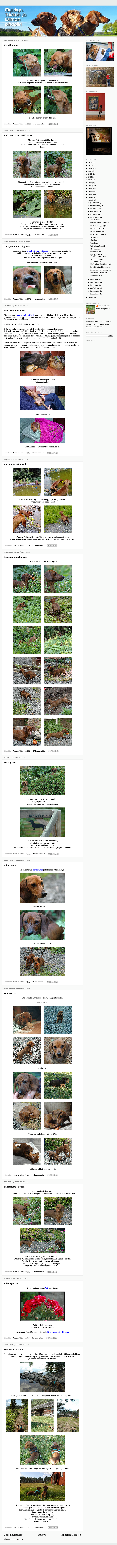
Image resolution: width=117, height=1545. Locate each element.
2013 (90, 200)
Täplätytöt (46, 251)
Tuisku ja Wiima (104, 306)
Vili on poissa (11, 1283)
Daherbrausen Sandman (95, 322)
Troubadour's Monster (94, 324)
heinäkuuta (94, 217)
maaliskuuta (95, 288)
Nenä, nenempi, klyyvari (17, 246)
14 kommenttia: (38, 545)
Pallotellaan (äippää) (14, 1187)
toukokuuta (94, 282)
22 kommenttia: (39, 854)
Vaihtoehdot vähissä (14, 310)
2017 (90, 189)
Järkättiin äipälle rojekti (98, 273)
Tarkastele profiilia (103, 309)
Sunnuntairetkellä (13, 1349)
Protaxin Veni (91, 327)
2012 (90, 298)
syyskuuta (94, 211)
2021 (90, 177)
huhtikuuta (94, 285)
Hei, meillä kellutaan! (15, 464)
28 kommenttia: (39, 235)
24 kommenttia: (39, 751)
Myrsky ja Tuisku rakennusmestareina (98, 255)
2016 (90, 191)
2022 (90, 174)
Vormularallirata (96, 276)
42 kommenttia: (38, 453)
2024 (90, 168)
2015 (90, 194)
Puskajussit (10, 762)
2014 (90, 197)
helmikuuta (94, 291)
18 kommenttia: (38, 1175)
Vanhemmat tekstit (71, 1535)
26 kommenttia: (39, 299)
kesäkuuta (94, 279)
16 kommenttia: (39, 124)
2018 (90, 186)
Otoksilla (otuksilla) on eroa (100, 267)
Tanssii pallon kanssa (15, 557)
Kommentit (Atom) (15, 1539)
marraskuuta (95, 206)
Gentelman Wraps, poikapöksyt (97, 260)
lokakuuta (94, 209)
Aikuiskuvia (10, 865)
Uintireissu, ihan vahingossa (100, 270)
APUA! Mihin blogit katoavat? (100, 264)
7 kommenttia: (37, 1338)
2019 (90, 183)
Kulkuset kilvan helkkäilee (18, 135)
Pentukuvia (9, 993)
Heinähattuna (11, 45)
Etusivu (42, 1535)
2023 (90, 171)
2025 (90, 165)
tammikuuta (95, 294)
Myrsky (30, 251)
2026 (90, 162)
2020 (90, 180)
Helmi (37, 251)
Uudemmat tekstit (13, 1535)
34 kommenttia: (39, 1527)
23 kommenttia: (38, 982)
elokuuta (93, 214)
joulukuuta (94, 203)
